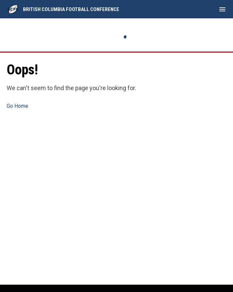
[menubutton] (222, 9)
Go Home (17, 106)
